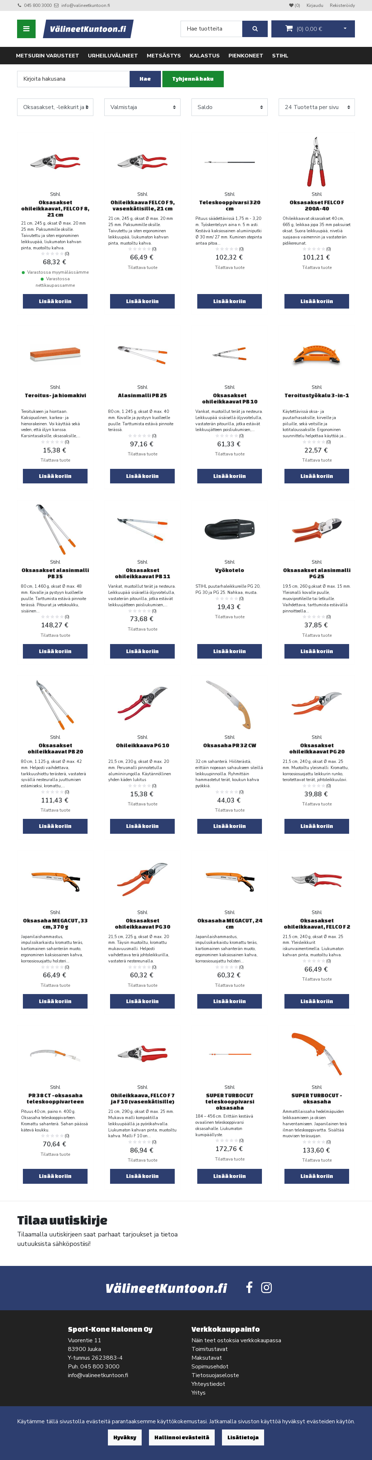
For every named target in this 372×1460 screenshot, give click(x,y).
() (303, 28)
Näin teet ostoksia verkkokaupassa (236, 1340)
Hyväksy (124, 1437)
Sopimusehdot (210, 1367)
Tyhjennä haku (193, 79)
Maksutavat (206, 1358)
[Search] (211, 29)
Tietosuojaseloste (215, 1375)
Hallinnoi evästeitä (181, 1437)
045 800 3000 (38, 5)
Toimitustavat (209, 1349)
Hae (145, 79)
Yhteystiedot (208, 1384)
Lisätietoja (243, 1437)
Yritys (198, 1393)
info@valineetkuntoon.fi (85, 5)
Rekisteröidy (342, 5)
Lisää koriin (55, 301)
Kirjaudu (315, 5)
